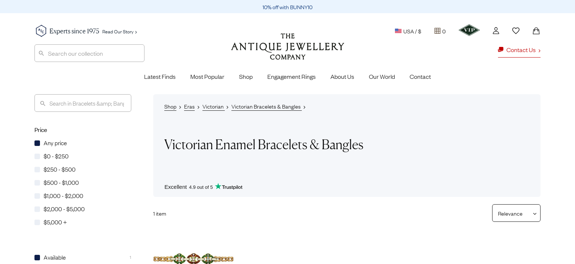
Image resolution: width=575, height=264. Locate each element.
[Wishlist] (516, 30)
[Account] (496, 30)
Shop (246, 76)
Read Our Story (119, 31)
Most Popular (207, 76)
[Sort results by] (513, 213)
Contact (420, 76)
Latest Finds (160, 76)
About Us (342, 76)
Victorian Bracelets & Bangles (266, 106)
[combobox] (89, 53)
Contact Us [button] (519, 49)
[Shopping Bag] (536, 30)
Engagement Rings (291, 76)
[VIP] (469, 30)
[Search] (82, 103)
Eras (189, 106)
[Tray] (440, 30)
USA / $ (408, 31)
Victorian (213, 106)
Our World (382, 76)
